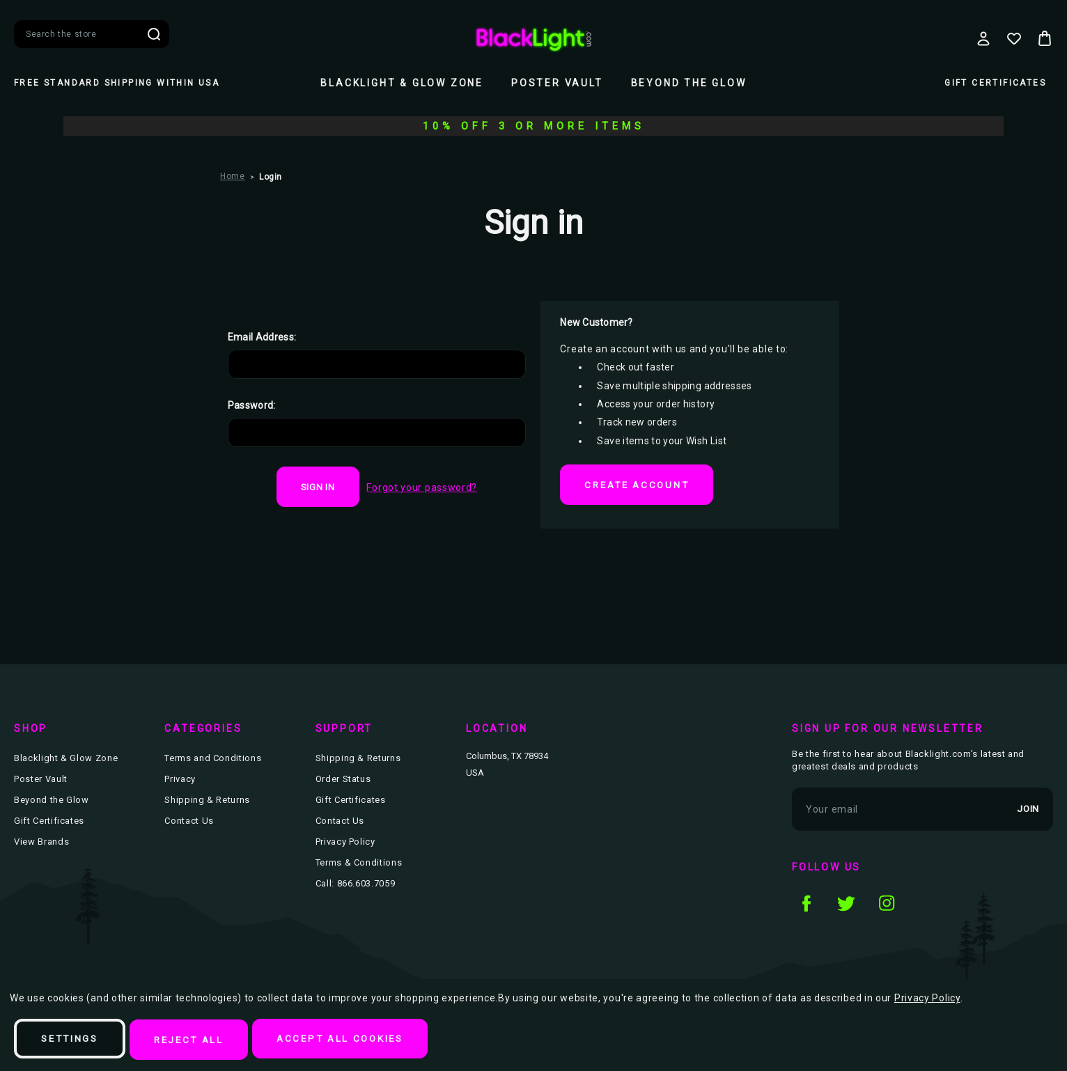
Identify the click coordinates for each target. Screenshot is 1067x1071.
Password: (252, 405)
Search (154, 34)
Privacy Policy (345, 843)
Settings (75, 1040)
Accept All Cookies (365, 1040)
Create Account (641, 485)
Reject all (203, 1040)
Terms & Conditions (359, 864)
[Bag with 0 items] (1044, 38)
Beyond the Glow (689, 82)
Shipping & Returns (207, 802)
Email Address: (262, 337)
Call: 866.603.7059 (356, 885)
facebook (806, 905)
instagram (887, 905)
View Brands (41, 843)
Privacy (180, 781)
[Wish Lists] (1014, 38)
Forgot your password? (424, 487)
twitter (846, 905)
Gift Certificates (995, 83)
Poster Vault (557, 82)
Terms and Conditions (212, 760)
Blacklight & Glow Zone (401, 82)
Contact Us (189, 823)
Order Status (343, 781)
